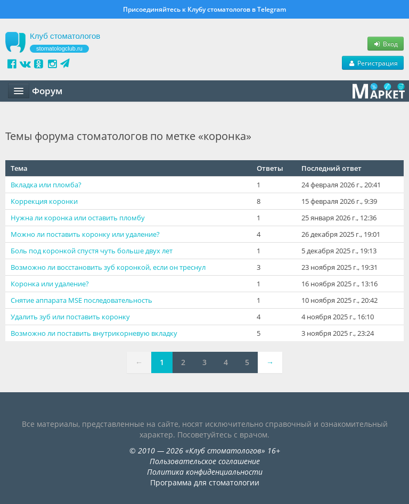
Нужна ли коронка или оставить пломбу (78, 217)
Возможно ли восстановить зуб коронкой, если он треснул (108, 267)
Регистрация (373, 63)
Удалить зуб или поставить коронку (70, 316)
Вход (385, 43)
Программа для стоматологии (204, 482)
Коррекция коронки (44, 201)
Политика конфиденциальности (205, 472)
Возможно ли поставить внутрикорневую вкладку (94, 333)
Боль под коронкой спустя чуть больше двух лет (92, 250)
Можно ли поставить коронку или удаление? (85, 234)
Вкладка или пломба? (46, 184)
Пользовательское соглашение (205, 461)
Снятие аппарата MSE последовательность (81, 300)
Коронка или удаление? (50, 283)
